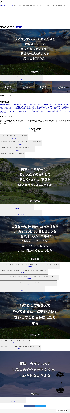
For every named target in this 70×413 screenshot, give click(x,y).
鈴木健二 (59, 104)
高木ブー (38, 111)
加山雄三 (35, 104)
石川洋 (38, 104)
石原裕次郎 (7, 104)
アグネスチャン (57, 111)
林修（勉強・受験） (30, 108)
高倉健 (24, 110)
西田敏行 (29, 111)
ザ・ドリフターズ (50, 107)
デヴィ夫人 (24, 107)
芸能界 (19, 27)
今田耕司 (9, 110)
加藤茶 (43, 106)
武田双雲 (13, 104)
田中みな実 (2, 104)
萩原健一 (31, 104)
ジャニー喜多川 (62, 107)
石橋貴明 (23, 108)
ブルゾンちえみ (12, 107)
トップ (1, 5)
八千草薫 (52, 111)
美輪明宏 (43, 104)
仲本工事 (47, 106)
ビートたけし (42, 108)
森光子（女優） (4, 107)
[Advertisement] (35, 16)
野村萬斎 (56, 107)
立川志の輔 (47, 111)
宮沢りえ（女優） (50, 108)
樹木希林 (4, 110)
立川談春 (42, 111)
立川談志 (34, 111)
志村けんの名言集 (8, 5)
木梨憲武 (19, 108)
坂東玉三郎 (21, 104)
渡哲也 (12, 110)
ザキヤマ (64, 108)
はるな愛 (24, 106)
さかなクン (19, 106)
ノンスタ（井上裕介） (46, 110)
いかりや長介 (34, 106)
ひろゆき (59, 110)
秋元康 (28, 110)
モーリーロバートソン (16, 111)
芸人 (1, 98)
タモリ (13, 108)
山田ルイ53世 (64, 111)
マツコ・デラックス (18, 110)
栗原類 (15, 106)
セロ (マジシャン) (5, 106)
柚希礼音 (29, 107)
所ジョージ (63, 110)
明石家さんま (54, 110)
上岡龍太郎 (8, 111)
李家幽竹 (12, 106)
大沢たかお (59, 106)
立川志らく (32, 110)
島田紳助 (17, 104)
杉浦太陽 (39, 106)
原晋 (16, 108)
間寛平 (67, 107)
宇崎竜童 (65, 106)
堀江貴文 (37, 108)
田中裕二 (29, 106)
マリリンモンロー (53, 106)
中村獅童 (26, 104)
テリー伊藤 (37, 110)
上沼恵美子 (50, 104)
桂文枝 (46, 104)
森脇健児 (3, 111)
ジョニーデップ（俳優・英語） (39, 107)
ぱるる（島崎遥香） (4, 108)
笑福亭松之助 (24, 111)
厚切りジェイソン (58, 108)
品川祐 (54, 104)
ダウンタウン (19, 107)
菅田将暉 (4, 112)
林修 (10, 108)
